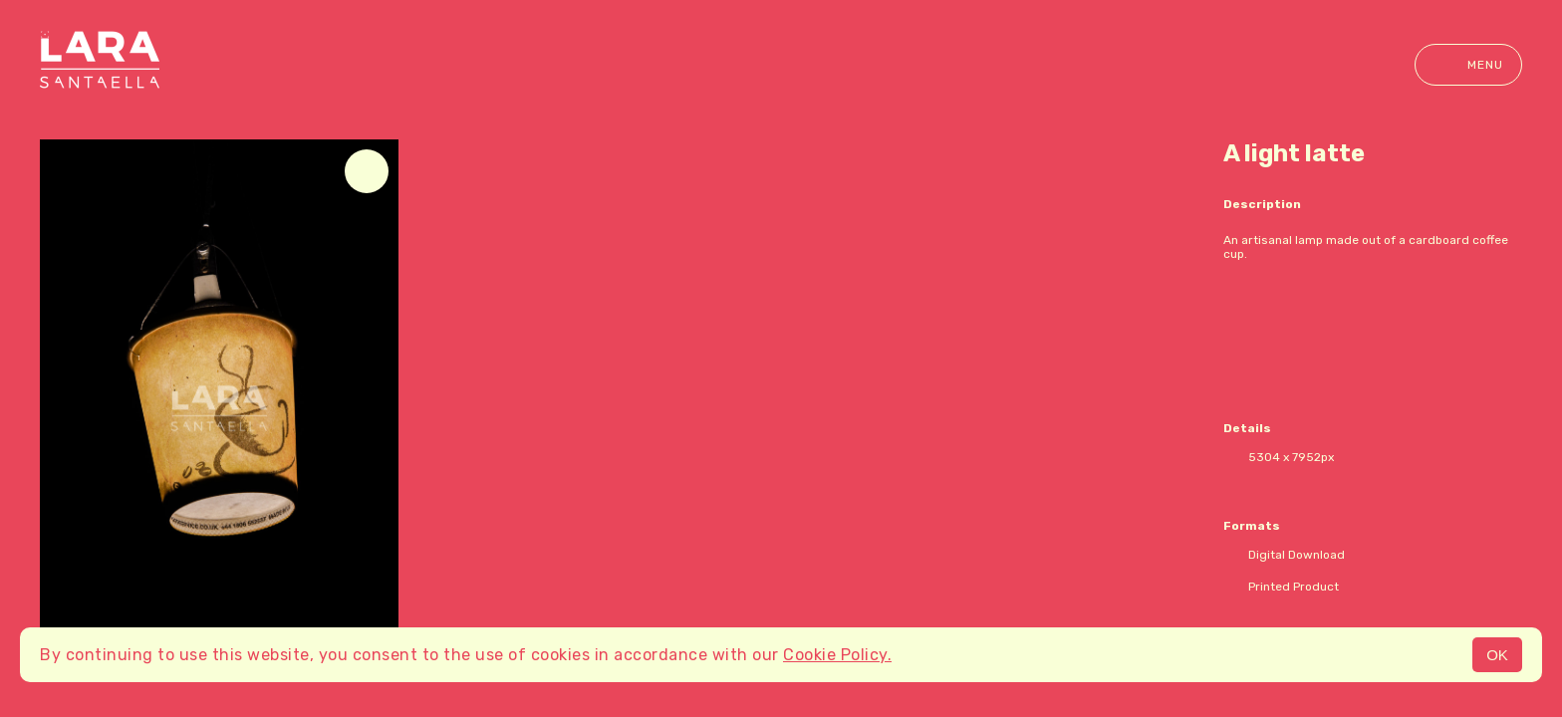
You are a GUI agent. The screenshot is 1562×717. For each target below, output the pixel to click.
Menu (1468, 65)
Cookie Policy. (837, 654)
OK (1497, 654)
